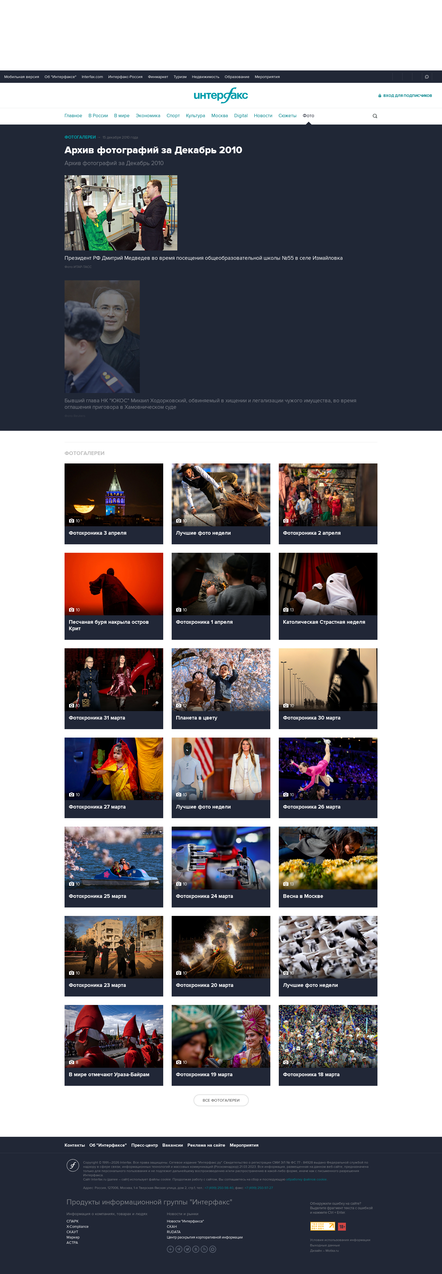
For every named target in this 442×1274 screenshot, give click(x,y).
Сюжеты (288, 115)
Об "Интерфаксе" (60, 76)
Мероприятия (267, 76)
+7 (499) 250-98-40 (219, 1188)
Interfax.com (92, 76)
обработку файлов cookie (306, 1179)
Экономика (148, 115)
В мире (122, 115)
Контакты (75, 1145)
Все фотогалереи (221, 1100)
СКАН (172, 1226)
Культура (195, 115)
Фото (308, 115)
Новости (263, 115)
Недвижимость (205, 76)
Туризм (180, 76)
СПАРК (73, 1221)
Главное (73, 115)
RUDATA (174, 1232)
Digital (241, 115)
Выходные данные (325, 1245)
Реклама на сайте (206, 1145)
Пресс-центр (144, 1145)
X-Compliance (78, 1226)
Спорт (173, 115)
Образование (237, 76)
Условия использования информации (340, 1240)
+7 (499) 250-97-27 (259, 1188)
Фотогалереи (80, 137)
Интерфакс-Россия (125, 76)
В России (98, 115)
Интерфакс (221, 95)
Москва (219, 115)
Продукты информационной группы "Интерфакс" (149, 1202)
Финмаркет (158, 76)
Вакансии (172, 1145)
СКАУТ (72, 1232)
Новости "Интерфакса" (185, 1221)
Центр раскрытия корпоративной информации (205, 1237)
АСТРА (72, 1242)
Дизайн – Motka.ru (324, 1251)
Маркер (73, 1237)
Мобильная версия (21, 76)
